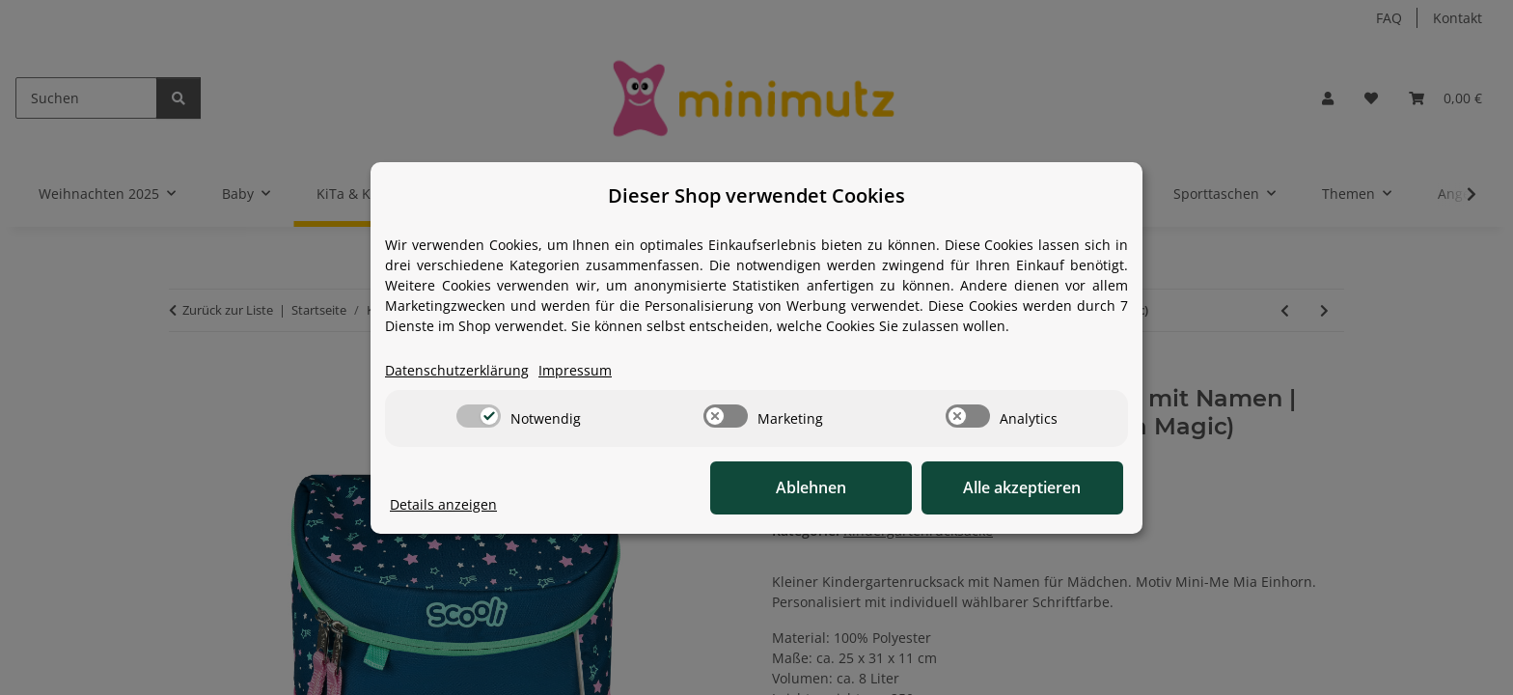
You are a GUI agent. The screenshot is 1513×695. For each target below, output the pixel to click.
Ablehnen (824, 487)
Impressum (575, 370)
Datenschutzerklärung (457, 370)
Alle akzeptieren (1027, 487)
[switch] (478, 416)
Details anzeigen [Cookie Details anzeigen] (443, 504)
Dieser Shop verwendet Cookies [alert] (756, 195)
